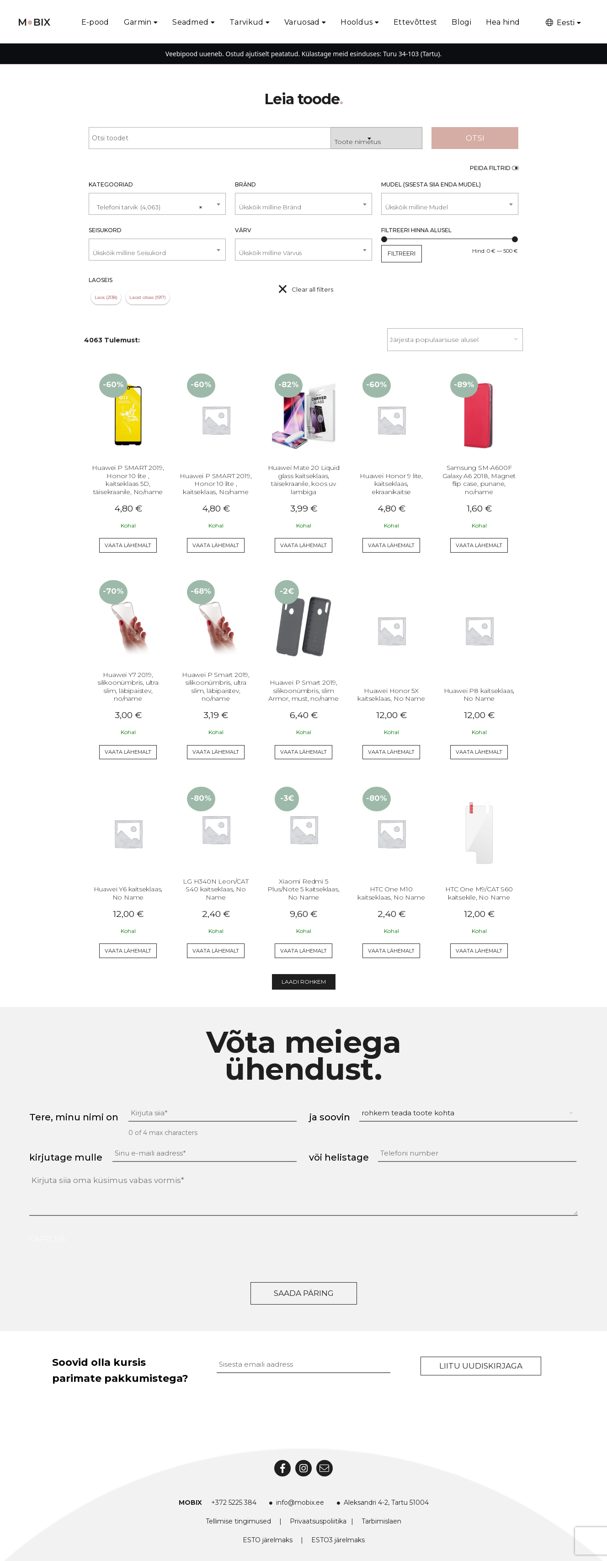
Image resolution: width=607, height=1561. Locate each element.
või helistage (339, 1157)
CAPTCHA (47, 1239)
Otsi (475, 138)
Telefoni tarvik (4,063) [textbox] (147, 203)
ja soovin (329, 1117)
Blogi (461, 22)
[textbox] (303, 207)
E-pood (95, 22)
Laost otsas (141, 297)
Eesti (559, 22)
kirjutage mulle (65, 1157)
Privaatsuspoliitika (318, 1521)
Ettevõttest (415, 22)
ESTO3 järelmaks (338, 1540)
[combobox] (376, 138)
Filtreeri (401, 253)
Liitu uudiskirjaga (480, 1365)
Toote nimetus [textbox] (358, 142)
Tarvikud (246, 22)
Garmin (138, 22)
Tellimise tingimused (238, 1521)
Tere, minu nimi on (73, 1117)
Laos (100, 297)
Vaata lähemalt (128, 545)
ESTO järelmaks (268, 1540)
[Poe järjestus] (455, 339)
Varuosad (301, 22)
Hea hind (503, 22)
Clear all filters (312, 289)
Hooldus (357, 22)
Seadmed (190, 22)
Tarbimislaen (381, 1521)
